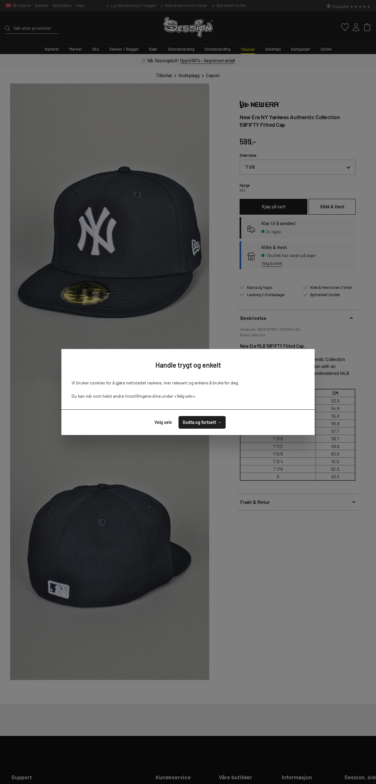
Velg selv (163, 422)
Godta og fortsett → (202, 422)
